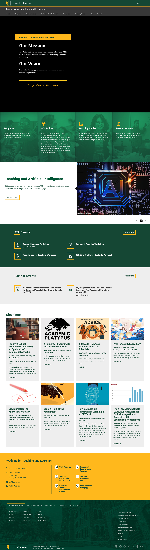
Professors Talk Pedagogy (49, 14)
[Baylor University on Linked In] (132, 545)
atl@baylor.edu (14, 480)
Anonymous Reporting (124, 510)
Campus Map (27, 512)
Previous (136, 220)
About (8, 14)
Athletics (11, 512)
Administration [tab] (50, 503)
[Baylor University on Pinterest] (137, 545)
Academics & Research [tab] (34, 503)
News (39, 509)
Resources (66, 14)
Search (40, 512)
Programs (18, 14)
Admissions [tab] (62, 503)
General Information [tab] (16, 503)
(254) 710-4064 (15, 483)
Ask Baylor (12, 515)
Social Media (41, 515)
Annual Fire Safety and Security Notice (129, 513)
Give (92, 14)
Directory (26, 515)
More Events (129, 232)
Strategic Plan (42, 518)
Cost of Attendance (123, 516)
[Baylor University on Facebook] (120, 545)
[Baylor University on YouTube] (141, 545)
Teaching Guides (80, 14)
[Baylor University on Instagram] (124, 545)
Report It (120, 531)
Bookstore (12, 518)
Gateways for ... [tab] (74, 503)
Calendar (26, 509)
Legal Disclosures (123, 522)
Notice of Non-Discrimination (126, 528)
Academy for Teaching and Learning (25, 9)
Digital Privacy (122, 519)
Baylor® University (44, 544)
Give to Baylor (27, 518)
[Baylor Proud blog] (116, 545)
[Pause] (141, 220)
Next (145, 220)
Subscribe (100, 14)
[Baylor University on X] (128, 545)
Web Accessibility (123, 537)
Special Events (31, 14)
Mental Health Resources (125, 525)
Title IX (120, 534)
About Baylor (13, 509)
